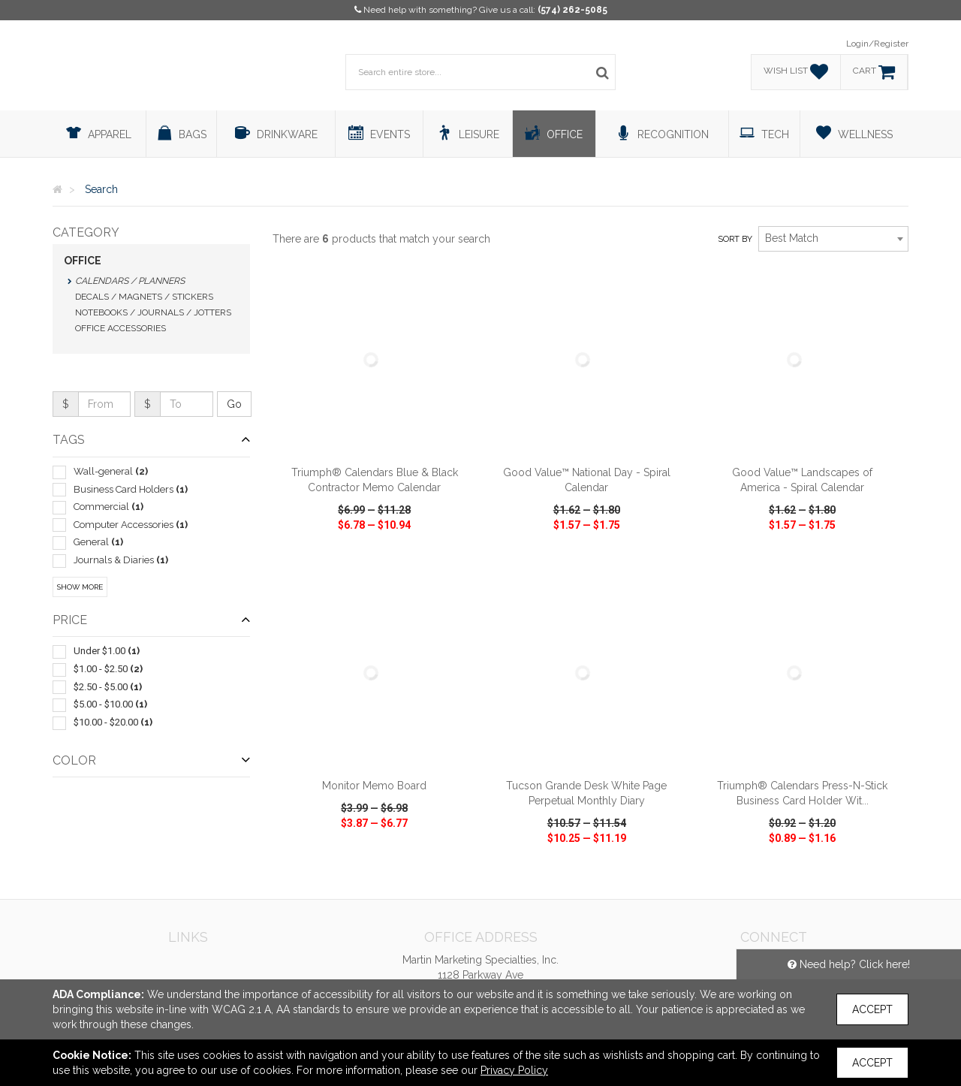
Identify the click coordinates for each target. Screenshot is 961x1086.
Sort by (735, 239)
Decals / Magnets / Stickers (144, 296)
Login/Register (877, 43)
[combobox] (833, 239)
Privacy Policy (514, 1070)
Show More (80, 587)
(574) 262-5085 (572, 10)
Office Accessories (120, 328)
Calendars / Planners (130, 281)
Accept (872, 1009)
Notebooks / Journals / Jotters (153, 312)
